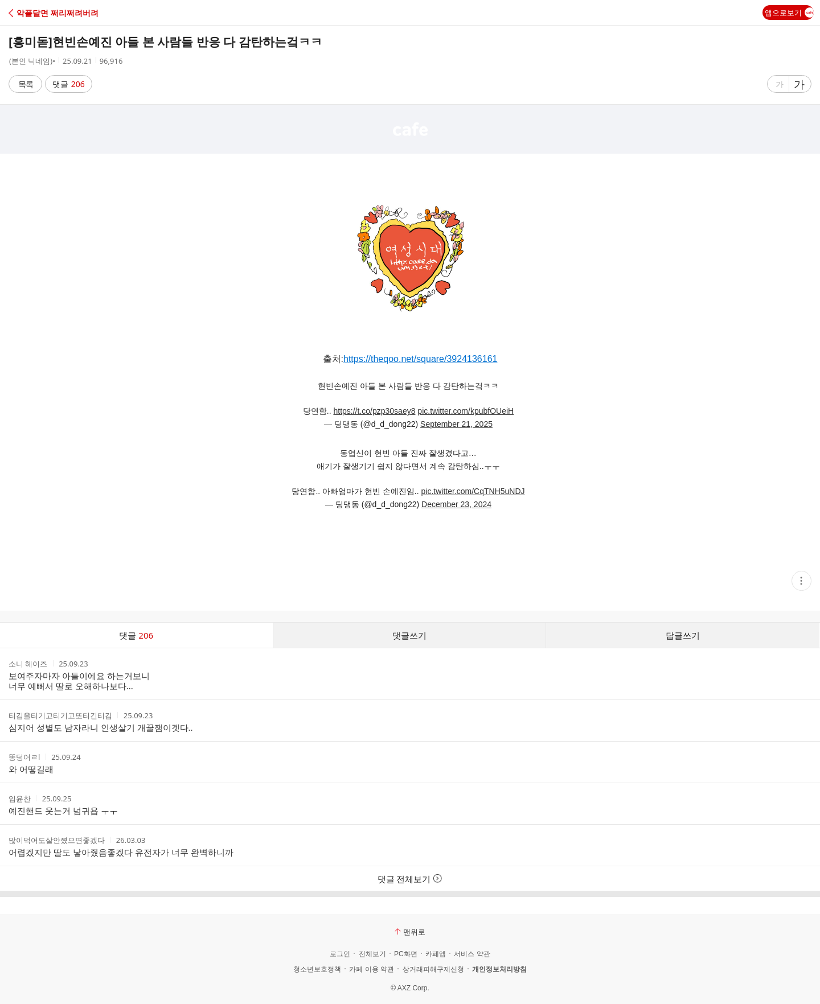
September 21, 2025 (456, 424)
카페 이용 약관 (371, 969)
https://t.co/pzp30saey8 (374, 410)
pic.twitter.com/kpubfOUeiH (465, 410)
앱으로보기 (789, 12)
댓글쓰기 (409, 635)
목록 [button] (25, 84)
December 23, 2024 (456, 504)
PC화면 (405, 954)
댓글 (68, 84)
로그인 (340, 954)
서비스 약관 (472, 954)
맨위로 (410, 932)
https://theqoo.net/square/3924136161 (420, 359)
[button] (58, 13)
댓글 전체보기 (410, 878)
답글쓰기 (683, 635)
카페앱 (435, 954)
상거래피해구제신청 (433, 969)
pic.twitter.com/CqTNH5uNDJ (473, 491)
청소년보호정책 (317, 969)
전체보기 (372, 954)
